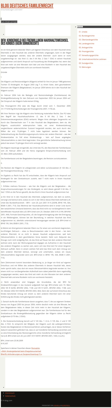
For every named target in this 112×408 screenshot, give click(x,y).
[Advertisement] (45, 18)
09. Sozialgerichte (86, 63)
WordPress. (66, 405)
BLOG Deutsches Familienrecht (27, 6)
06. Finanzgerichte (86, 51)
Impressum (9, 393)
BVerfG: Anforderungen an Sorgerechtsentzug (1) (21, 354)
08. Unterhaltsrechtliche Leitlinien (92, 59)
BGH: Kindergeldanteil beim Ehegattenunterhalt (21, 351)
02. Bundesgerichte (86, 36)
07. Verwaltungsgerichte (88, 55)
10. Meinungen (85, 67)
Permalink (35, 348)
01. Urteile (83, 32)
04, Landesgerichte (86, 43)
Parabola (57, 405)
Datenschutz (10, 396)
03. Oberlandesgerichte (88, 39)
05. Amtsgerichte (86, 47)
